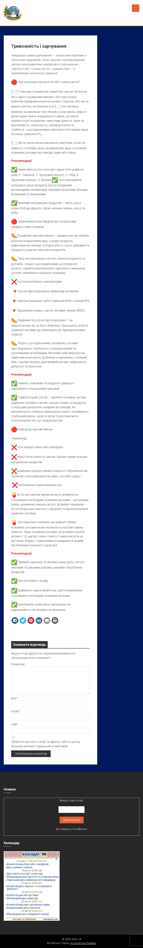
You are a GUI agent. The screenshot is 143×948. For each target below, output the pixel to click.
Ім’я (14, 698)
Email (15, 711)
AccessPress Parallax (83, 943)
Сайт (14, 724)
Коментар (18, 664)
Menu (135, 8)
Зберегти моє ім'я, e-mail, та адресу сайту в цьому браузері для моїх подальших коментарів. (45, 744)
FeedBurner (79, 829)
